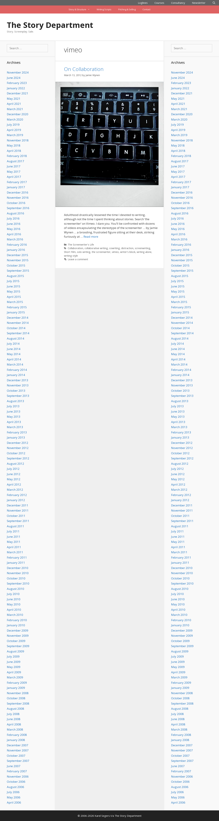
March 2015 (15, 302)
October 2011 (16, 516)
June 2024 (13, 78)
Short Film (70, 252)
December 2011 (17, 505)
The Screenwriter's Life (81, 244)
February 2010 (17, 620)
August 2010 (15, 589)
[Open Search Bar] (214, 2)
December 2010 (17, 568)
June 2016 (13, 224)
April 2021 (14, 104)
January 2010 (16, 625)
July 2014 (13, 344)
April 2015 (14, 297)
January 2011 (16, 563)
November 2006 (18, 776)
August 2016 (15, 213)
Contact (146, 9)
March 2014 (15, 364)
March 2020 (15, 119)
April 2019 (14, 130)
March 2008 (15, 729)
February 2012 (17, 495)
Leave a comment (78, 259)
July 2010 (13, 594)
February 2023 (17, 83)
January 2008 (16, 740)
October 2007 (16, 756)
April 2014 (14, 359)
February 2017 (17, 182)
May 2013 (13, 417)
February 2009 (17, 683)
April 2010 (14, 610)
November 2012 (18, 448)
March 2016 (15, 239)
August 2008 (15, 709)
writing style (71, 255)
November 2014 (18, 323)
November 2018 (18, 140)
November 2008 (18, 693)
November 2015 (18, 260)
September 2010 (18, 583)
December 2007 (17, 745)
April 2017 (14, 177)
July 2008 (13, 714)
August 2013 (15, 401)
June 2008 (13, 719)
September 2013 (18, 396)
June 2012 (13, 474)
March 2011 (15, 552)
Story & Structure (81, 9)
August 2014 (15, 338)
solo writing (83, 252)
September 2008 (18, 703)
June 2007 (13, 766)
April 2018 (14, 151)
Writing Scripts (104, 9)
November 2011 (18, 510)
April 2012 (14, 484)
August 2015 (15, 276)
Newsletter (198, 2)
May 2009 (13, 667)
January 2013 (16, 437)
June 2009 (13, 662)
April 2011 (14, 547)
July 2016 (13, 218)
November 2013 (18, 385)
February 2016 (17, 245)
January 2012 (16, 500)
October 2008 (16, 698)
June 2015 (13, 286)
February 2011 (17, 557)
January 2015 (16, 312)
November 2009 (18, 636)
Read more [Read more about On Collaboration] (90, 237)
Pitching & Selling (127, 9)
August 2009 (15, 651)
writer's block (127, 252)
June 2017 (13, 166)
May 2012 (13, 479)
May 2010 (13, 604)
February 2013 (17, 432)
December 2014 (17, 318)
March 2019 (15, 135)
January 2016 (16, 250)
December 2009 (17, 630)
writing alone (144, 252)
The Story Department (50, 25)
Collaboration (75, 248)
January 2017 (16, 187)
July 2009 (13, 656)
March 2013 (15, 427)
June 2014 (13, 349)
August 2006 (15, 787)
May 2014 (13, 354)
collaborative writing (96, 248)
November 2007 (18, 750)
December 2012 (17, 443)
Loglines (143, 2)
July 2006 (13, 792)
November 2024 (18, 72)
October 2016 (16, 203)
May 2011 (13, 542)
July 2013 (13, 406)
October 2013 (16, 391)
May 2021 (13, 99)
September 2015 (18, 271)
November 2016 (18, 198)
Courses (159, 2)
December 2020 (17, 114)
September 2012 (18, 458)
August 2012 (15, 464)
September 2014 (18, 333)
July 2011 (13, 531)
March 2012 (15, 490)
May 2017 (13, 172)
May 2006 (13, 797)
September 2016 (18, 208)
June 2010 (13, 599)
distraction (127, 248)
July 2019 (13, 125)
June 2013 (13, 411)
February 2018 (17, 156)
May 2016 (13, 229)
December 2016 (17, 192)
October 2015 (16, 265)
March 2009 (15, 677)
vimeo (115, 252)
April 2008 (14, 724)
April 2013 (14, 422)
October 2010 (16, 578)
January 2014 (16, 375)
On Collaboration (84, 68)
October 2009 (16, 641)
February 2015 (17, 307)
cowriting (114, 248)
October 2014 (16, 328)
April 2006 (14, 802)
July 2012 (13, 469)
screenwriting (142, 248)
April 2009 (14, 672)
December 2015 (17, 255)
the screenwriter (101, 252)
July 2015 (13, 281)
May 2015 (13, 291)
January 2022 (16, 88)
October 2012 (16, 453)
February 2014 (17, 370)
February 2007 (17, 771)
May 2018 (13, 145)
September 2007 (18, 761)
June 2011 (13, 537)
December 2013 (17, 380)
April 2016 (14, 234)
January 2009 (16, 688)
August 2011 (15, 526)
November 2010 (18, 573)
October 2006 (16, 782)
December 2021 (17, 93)
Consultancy (178, 2)
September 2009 (18, 646)
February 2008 (17, 735)
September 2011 (18, 521)
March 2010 (15, 615)
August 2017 (15, 161)
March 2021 (15, 109)
